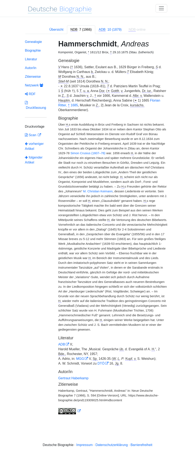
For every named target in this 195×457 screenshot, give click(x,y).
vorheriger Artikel (34, 146)
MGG (80, 358)
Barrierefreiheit (141, 445)
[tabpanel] (97, 228)
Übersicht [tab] (56, 29)
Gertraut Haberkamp (73, 378)
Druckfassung (35, 105)
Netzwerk (34, 85)
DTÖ (101, 363)
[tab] (81, 29)
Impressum (84, 445)
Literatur (31, 59)
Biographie (33, 50)
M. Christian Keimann (98, 191)
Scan (31, 135)
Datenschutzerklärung (111, 445)
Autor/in (30, 68)
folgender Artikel (34, 160)
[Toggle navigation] (161, 8)
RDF (30, 94)
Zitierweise (33, 76)
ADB (61, 344)
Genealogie (33, 42)
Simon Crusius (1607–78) (87, 153)
